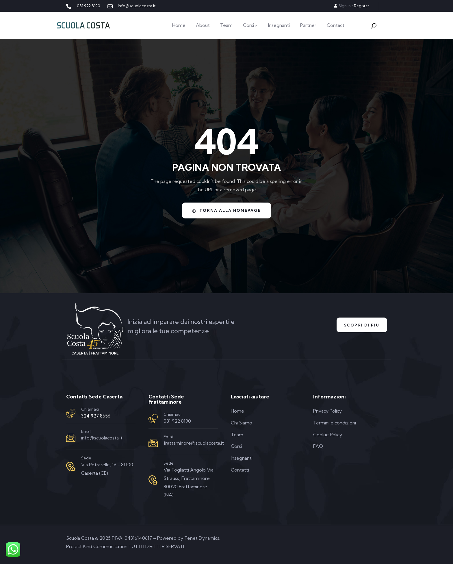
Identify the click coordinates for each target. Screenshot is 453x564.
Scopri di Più (359, 325)
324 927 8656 (95, 416)
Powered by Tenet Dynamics (188, 538)
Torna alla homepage (226, 210)
